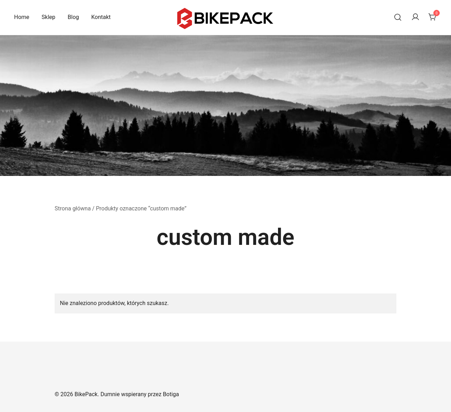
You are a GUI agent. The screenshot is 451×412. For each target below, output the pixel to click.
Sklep (48, 17)
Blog (73, 17)
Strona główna (73, 208)
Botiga (171, 394)
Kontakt (101, 17)
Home (21, 17)
